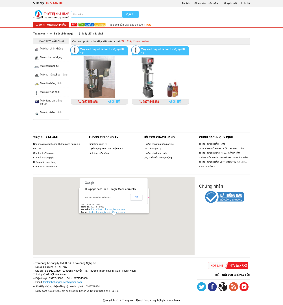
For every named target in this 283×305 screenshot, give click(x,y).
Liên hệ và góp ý (152, 148)
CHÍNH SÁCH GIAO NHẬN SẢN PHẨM (219, 153)
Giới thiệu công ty (97, 144)
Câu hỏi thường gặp (43, 153)
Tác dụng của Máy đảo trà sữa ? (129, 24)
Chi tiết (113, 102)
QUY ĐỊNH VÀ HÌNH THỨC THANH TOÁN (221, 148)
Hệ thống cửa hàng (98, 153)
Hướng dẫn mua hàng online (159, 144)
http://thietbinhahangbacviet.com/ (108, 209)
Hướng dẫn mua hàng (44, 162)
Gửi (130, 14)
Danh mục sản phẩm (51, 24)
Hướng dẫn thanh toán (155, 153)
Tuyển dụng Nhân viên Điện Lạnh (105, 148)
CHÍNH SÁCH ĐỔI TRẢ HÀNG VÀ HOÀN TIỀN (223, 157)
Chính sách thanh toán (45, 166)
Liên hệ (245, 3)
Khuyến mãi (230, 3)
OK (136, 197)
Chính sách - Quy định (206, 3)
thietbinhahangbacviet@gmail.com (107, 212)
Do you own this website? (98, 197)
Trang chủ (39, 33)
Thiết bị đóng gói (61, 33)
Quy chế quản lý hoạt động (158, 157)
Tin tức (186, 3)
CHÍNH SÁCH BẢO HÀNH (213, 144)
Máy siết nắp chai (90, 33)
